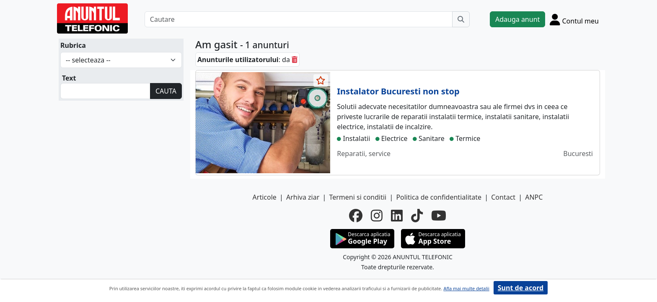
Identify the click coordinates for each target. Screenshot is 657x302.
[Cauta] (461, 19)
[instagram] (377, 216)
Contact (503, 197)
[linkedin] (397, 216)
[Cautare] (299, 19)
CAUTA (165, 91)
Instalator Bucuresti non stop (398, 91)
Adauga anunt (517, 19)
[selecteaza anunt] (320, 80)
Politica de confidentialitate (438, 197)
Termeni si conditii (357, 197)
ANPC (534, 197)
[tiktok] (417, 216)
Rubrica (73, 45)
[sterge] (294, 59)
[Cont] (574, 19)
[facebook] (355, 216)
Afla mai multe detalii (466, 288)
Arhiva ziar (302, 197)
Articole (265, 197)
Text (69, 78)
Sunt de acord (520, 287)
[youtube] (438, 216)
